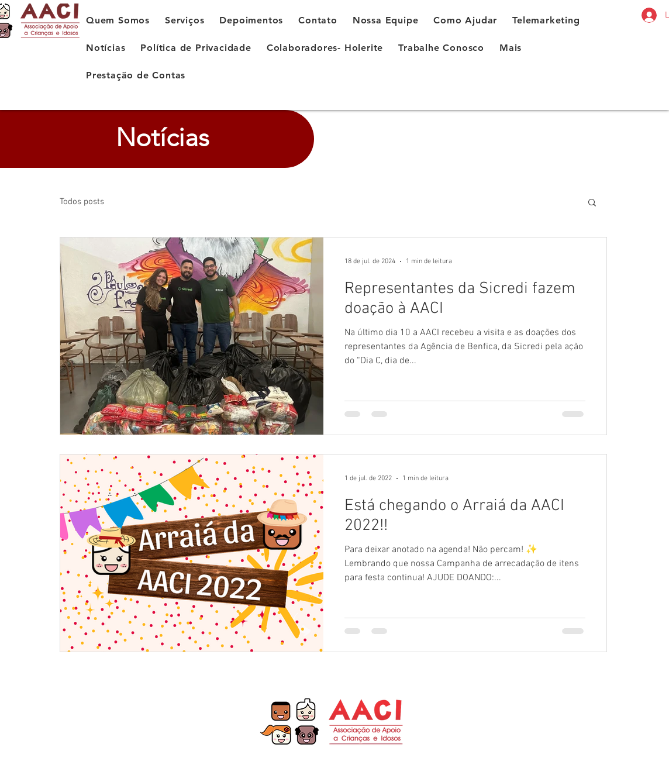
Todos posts (82, 202)
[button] (592, 203)
